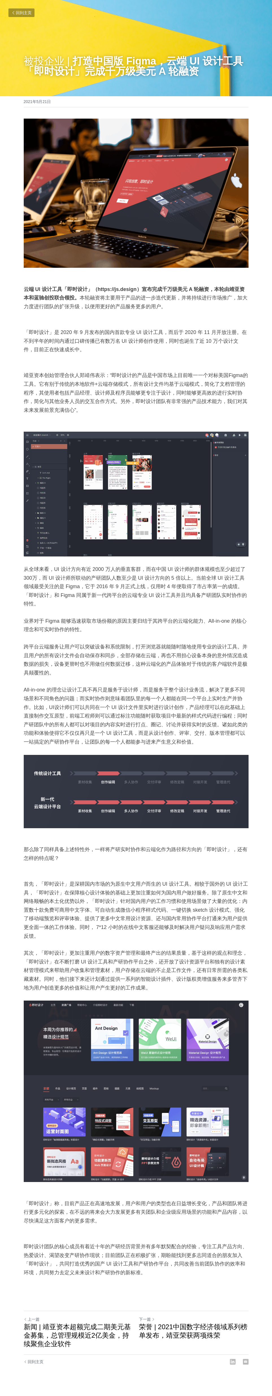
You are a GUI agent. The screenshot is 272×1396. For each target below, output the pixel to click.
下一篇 (147, 1319)
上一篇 (32, 1319)
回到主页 (21, 12)
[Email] (246, 1362)
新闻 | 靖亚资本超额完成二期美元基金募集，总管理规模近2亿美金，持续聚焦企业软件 (77, 1335)
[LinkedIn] (233, 1362)
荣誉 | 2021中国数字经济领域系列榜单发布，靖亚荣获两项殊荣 (193, 1331)
